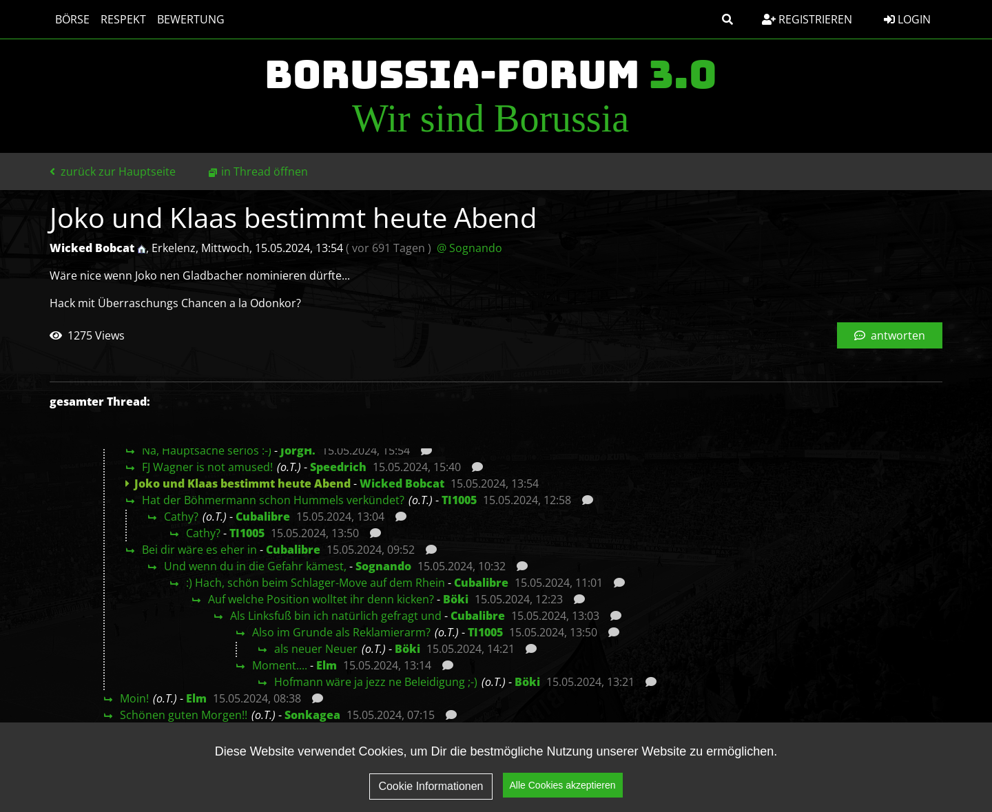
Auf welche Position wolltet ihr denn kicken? (321, 599)
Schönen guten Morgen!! (183, 714)
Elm (326, 665)
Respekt (123, 19)
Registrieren (807, 19)
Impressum (828, 781)
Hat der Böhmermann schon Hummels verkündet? (273, 500)
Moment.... (279, 665)
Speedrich (338, 467)
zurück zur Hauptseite (113, 171)
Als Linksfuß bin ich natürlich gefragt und (335, 615)
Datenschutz (736, 781)
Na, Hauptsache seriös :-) (206, 450)
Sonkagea (312, 714)
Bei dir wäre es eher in (199, 549)
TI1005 (459, 500)
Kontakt (906, 781)
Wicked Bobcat (402, 483)
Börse (72, 19)
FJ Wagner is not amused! (207, 467)
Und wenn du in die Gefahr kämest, (255, 566)
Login (907, 19)
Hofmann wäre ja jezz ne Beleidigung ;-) (375, 681)
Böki (455, 599)
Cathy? (181, 516)
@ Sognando (469, 248)
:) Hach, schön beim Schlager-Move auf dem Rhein (315, 582)
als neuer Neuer (315, 648)
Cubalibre (263, 516)
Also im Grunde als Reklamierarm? (341, 632)
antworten (889, 335)
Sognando (383, 566)
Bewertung (191, 19)
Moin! (134, 698)
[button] (727, 19)
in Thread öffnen (264, 171)
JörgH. (298, 450)
